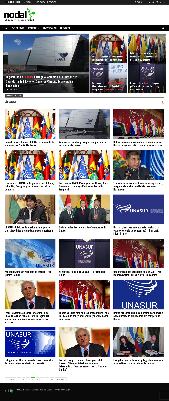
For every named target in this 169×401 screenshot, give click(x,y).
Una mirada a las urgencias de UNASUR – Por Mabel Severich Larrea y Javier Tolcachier (137, 273)
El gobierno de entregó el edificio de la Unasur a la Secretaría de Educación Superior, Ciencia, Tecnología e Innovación (41, 81)
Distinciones (39, 2)
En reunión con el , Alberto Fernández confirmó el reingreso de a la (107, 86)
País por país (18, 28)
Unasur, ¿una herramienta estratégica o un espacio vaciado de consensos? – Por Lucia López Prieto (136, 230)
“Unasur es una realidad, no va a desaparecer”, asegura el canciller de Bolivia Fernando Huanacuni (138, 186)
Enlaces (27, 2)
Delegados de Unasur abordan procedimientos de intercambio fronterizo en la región (29, 361)
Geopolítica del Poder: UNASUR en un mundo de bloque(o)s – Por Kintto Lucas (29, 143)
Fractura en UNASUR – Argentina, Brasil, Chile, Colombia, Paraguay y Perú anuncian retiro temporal (29, 186)
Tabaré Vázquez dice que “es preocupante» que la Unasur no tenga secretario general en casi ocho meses (84, 316)
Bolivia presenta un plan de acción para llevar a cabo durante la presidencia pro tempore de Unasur (138, 316)
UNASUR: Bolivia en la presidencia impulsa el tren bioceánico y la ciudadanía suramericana (29, 228)
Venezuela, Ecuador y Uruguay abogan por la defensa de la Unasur (82, 143)
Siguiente (60, 379)
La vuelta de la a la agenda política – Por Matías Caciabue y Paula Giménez (145, 86)
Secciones (33, 28)
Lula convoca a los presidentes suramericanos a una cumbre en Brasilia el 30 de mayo (144, 56)
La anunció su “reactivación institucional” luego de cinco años (107, 58)
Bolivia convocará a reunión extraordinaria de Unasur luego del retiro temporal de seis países (138, 143)
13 (52, 379)
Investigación (50, 28)
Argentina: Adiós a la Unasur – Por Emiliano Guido (82, 273)
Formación (65, 28)
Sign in (138, 2)
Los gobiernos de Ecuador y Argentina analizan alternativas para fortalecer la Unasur (138, 361)
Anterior (10, 379)
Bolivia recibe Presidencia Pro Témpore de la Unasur (82, 228)
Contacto (51, 2)
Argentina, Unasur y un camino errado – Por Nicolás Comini (28, 273)
